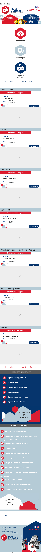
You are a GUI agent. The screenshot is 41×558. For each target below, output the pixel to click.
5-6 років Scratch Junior (13, 402)
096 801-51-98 (34, 10)
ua (27, 10)
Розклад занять (34, 106)
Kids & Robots (5, 4)
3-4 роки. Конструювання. (14, 378)
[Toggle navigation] (3, 86)
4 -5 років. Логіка (10, 382)
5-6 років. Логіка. (10, 392)
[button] (3, 19)
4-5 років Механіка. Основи (14, 387)
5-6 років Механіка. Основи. (15, 397)
